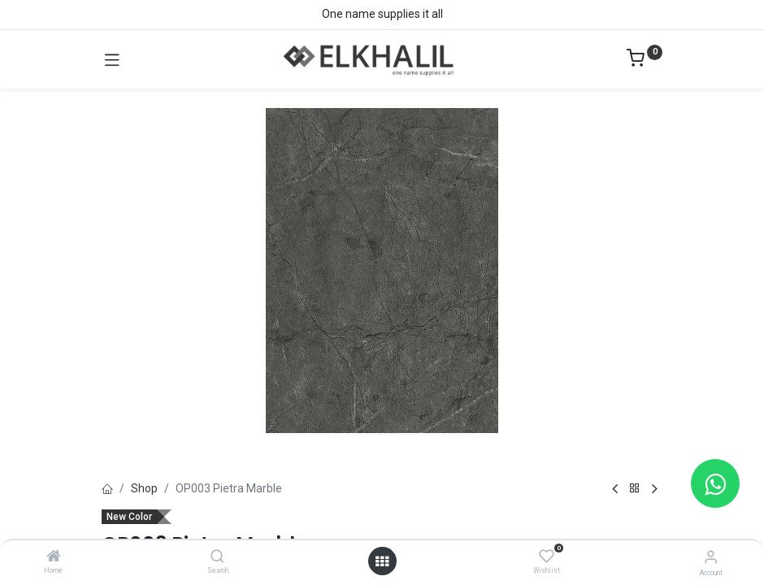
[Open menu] (382, 561)
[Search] (217, 557)
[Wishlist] (546, 556)
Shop (144, 488)
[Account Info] (710, 557)
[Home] (53, 557)
